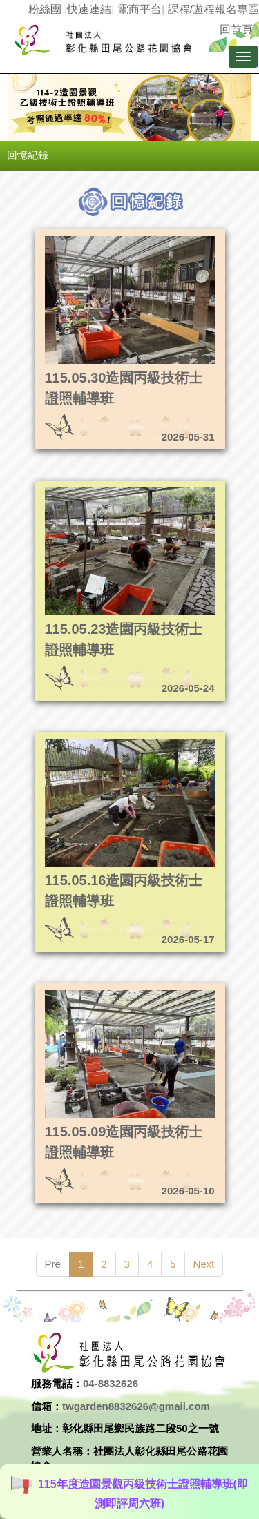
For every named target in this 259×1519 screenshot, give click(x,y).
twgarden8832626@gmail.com (136, 1406)
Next (204, 1264)
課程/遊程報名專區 (213, 9)
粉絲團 (44, 9)
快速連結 (89, 9)
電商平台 (139, 9)
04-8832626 (110, 1383)
